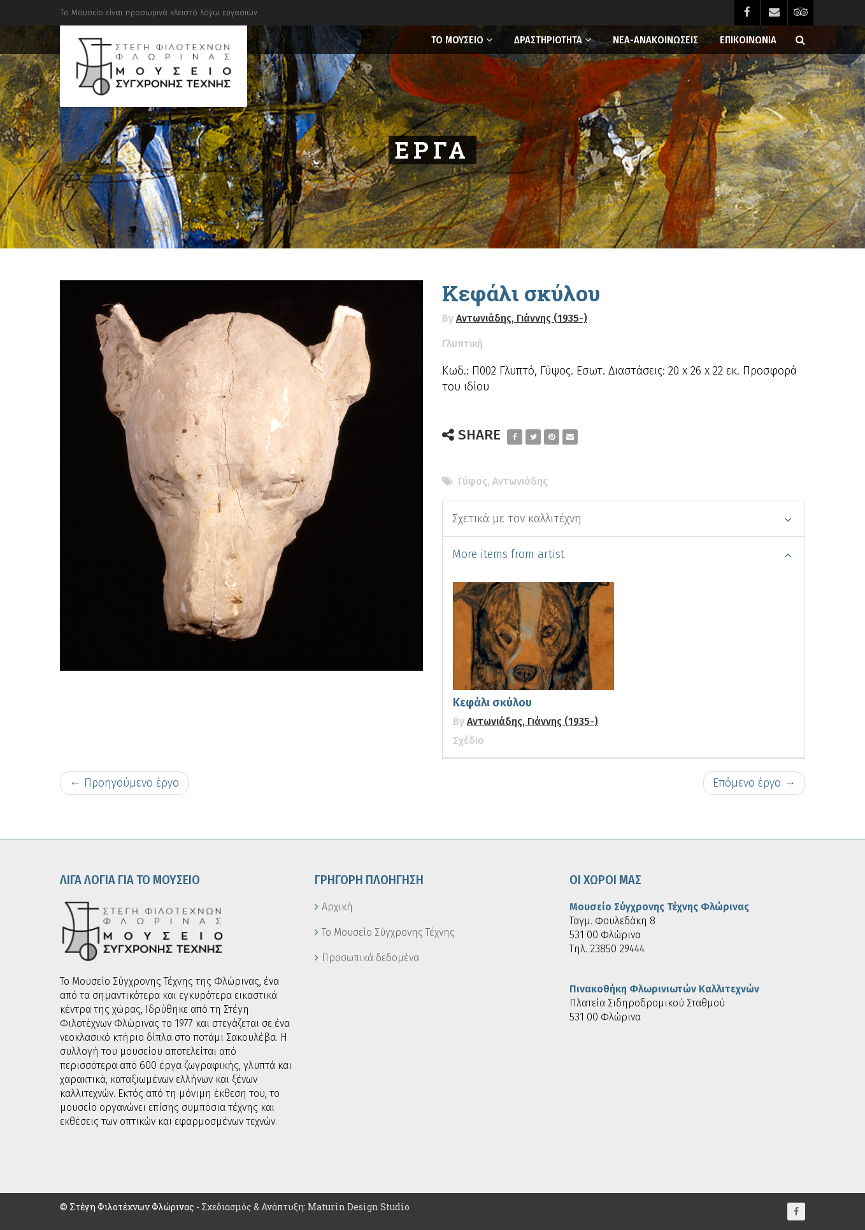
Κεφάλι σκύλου (492, 703)
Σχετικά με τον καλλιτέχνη (622, 518)
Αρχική (337, 907)
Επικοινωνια (748, 40)
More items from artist (622, 554)
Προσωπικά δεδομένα (370, 958)
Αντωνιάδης (520, 481)
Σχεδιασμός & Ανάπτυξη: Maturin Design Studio (305, 1207)
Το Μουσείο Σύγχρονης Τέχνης (388, 932)
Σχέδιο (468, 740)
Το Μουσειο (457, 40)
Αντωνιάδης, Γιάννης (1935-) (521, 318)
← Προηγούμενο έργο (124, 783)
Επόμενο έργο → (754, 783)
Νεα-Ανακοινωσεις (655, 40)
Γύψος (472, 481)
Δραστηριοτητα (548, 40)
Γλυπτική (462, 344)
